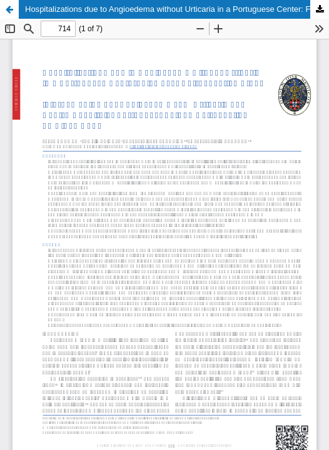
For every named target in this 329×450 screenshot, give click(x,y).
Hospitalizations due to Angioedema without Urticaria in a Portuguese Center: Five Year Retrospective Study (177, 9)
